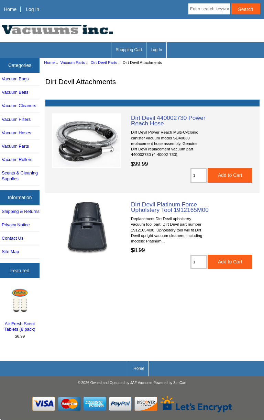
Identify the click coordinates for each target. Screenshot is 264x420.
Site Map (10, 251)
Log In (32, 9)
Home (10, 9)
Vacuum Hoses (16, 132)
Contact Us (12, 238)
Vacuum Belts (15, 92)
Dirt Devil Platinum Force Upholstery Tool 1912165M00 (170, 207)
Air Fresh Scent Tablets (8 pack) (20, 309)
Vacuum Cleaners (19, 105)
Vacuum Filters (16, 119)
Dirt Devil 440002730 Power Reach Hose (168, 120)
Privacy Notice (16, 224)
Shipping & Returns (21, 211)
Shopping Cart (129, 49)
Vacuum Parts (72, 62)
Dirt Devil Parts (103, 62)
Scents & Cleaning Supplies (20, 175)
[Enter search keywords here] (209, 8)
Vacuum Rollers (17, 159)
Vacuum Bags (15, 78)
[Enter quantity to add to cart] (198, 175)
